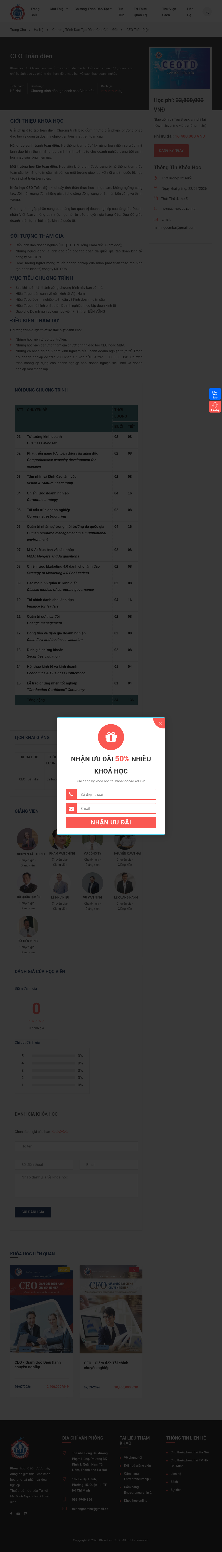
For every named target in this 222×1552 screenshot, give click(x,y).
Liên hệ (215, 410)
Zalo (215, 397)
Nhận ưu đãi (111, 822)
